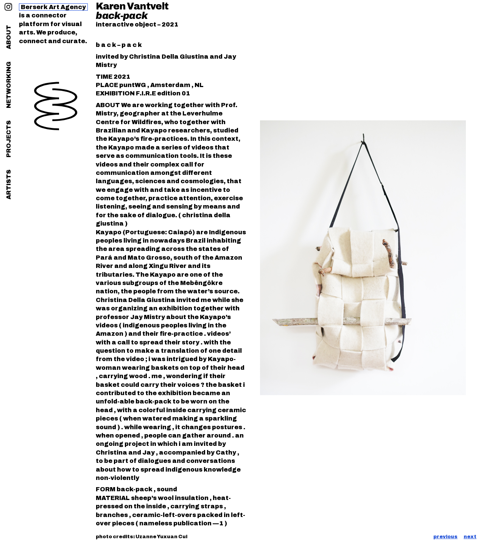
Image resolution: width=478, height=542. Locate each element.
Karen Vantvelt (132, 6)
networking (8, 84)
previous (445, 536)
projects (8, 138)
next (470, 536)
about (8, 37)
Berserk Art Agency (53, 7)
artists (8, 184)
